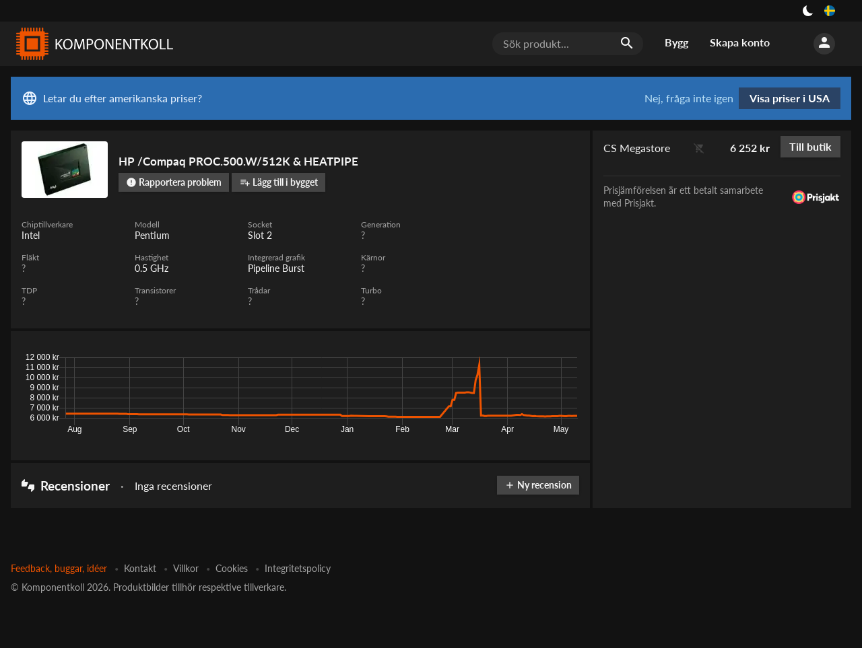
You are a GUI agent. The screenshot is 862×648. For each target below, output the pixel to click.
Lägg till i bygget (279, 182)
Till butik (810, 146)
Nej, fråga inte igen (688, 98)
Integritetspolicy (298, 568)
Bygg (676, 42)
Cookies (232, 568)
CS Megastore (636, 147)
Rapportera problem (174, 182)
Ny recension (538, 485)
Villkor (186, 568)
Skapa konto (740, 42)
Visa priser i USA (790, 98)
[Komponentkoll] (91, 44)
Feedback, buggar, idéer (59, 568)
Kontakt (140, 568)
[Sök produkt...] (567, 43)
